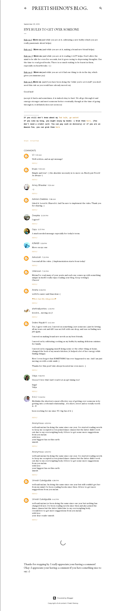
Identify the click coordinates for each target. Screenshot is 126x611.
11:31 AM (38, 155)
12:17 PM (41, 229)
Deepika (36, 215)
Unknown (36, 271)
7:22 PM (45, 271)
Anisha (35, 290)
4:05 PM (51, 309)
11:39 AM (51, 185)
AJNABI (36, 243)
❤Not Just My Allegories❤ (44, 299)
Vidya (34, 376)
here (88, 121)
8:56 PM (42, 290)
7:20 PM (45, 257)
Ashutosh (36, 257)
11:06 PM (41, 397)
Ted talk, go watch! (69, 118)
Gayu (34, 229)
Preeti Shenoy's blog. (60, 8)
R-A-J (34, 397)
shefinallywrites (39, 308)
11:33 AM (41, 169)
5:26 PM (44, 243)
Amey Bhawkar (39, 185)
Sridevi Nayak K (39, 322)
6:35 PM (48, 423)
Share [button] (26, 141)
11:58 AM (52, 199)
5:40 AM (51, 323)
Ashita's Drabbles (40, 199)
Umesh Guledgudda (41, 480)
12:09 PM (44, 216)
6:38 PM (55, 480)
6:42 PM (55, 499)
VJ (33, 155)
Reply (34, 163)
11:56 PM (41, 376)
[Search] (100, 7)
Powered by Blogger (63, 598)
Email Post (34, 141)
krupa (34, 169)
